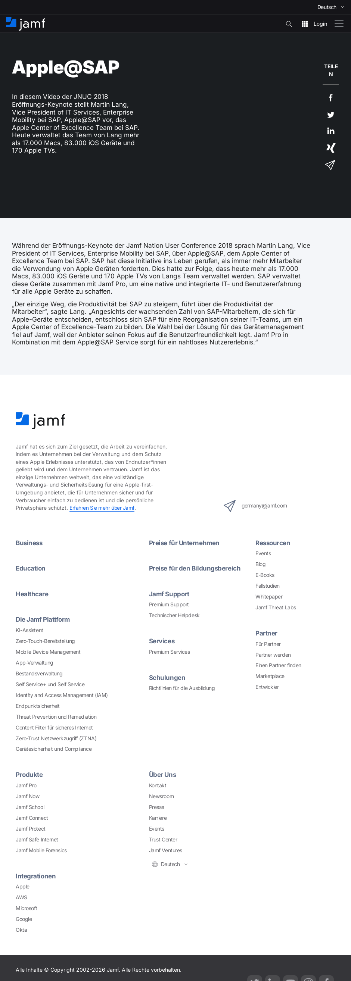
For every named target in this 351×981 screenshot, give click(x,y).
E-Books (264, 575)
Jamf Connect (32, 818)
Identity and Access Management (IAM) (62, 695)
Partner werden (273, 655)
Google (24, 919)
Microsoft (26, 908)
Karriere (158, 818)
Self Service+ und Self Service (50, 684)
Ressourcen (273, 543)
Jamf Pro (26, 785)
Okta (21, 930)
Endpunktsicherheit (38, 706)
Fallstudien (267, 585)
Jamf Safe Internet (37, 839)
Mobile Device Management (48, 652)
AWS (21, 897)
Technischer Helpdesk (174, 615)
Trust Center (163, 839)
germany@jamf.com (256, 506)
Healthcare (32, 594)
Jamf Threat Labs (275, 607)
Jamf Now (27, 796)
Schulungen (167, 677)
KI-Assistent (29, 630)
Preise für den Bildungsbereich (195, 568)
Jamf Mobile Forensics (41, 850)
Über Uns (163, 774)
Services (162, 641)
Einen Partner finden (278, 665)
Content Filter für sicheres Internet (54, 727)
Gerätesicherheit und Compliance (53, 749)
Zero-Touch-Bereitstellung (45, 641)
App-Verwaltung (34, 662)
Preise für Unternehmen (185, 543)
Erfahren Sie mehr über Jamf (102, 507)
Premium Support (169, 604)
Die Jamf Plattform (43, 619)
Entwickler (267, 687)
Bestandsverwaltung (39, 673)
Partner (266, 633)
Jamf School (30, 807)
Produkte (29, 774)
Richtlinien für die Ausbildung (182, 688)
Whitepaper (269, 596)
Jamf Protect (31, 828)
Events (263, 553)
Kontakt (158, 785)
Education (31, 568)
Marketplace (270, 676)
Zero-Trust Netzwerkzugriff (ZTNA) (56, 738)
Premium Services (169, 652)
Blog (260, 564)
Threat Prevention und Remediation (56, 716)
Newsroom (161, 796)
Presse (156, 807)
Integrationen (36, 876)
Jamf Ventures (165, 850)
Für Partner (268, 644)
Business (29, 543)
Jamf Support (169, 594)
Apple (22, 886)
